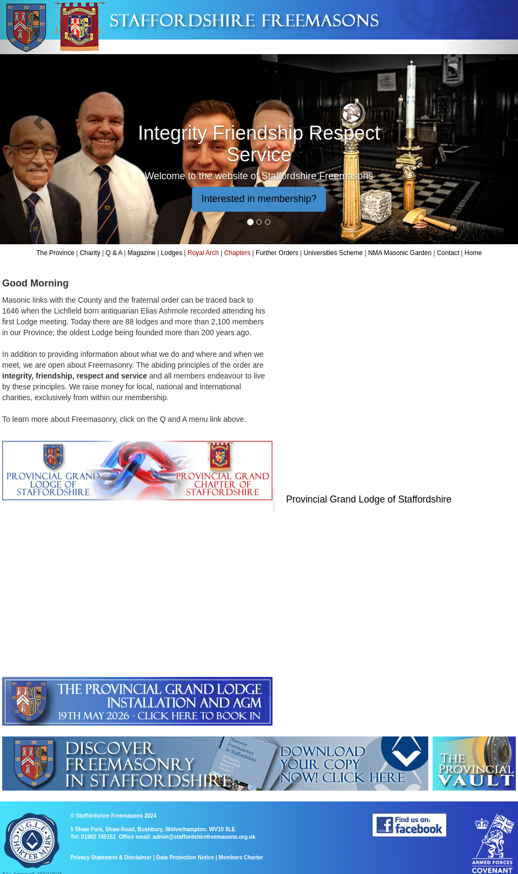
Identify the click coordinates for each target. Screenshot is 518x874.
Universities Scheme (333, 253)
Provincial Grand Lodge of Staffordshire (368, 499)
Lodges (171, 253)
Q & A (113, 253)
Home (473, 253)
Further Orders (277, 253)
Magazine (142, 253)
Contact (448, 253)
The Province (55, 253)
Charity (89, 253)
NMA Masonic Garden (399, 253)
